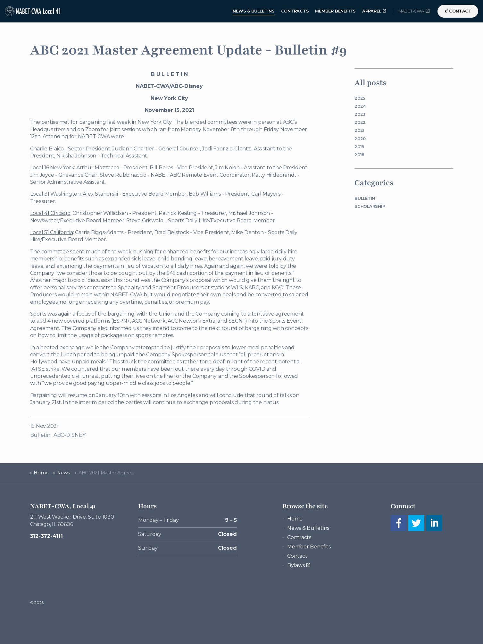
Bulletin (40, 435)
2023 (359, 114)
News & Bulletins (253, 11)
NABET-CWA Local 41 (33, 11)
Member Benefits (335, 11)
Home (295, 519)
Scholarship (369, 206)
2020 (360, 138)
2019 (359, 146)
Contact (457, 11)
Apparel (374, 11)
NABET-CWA (414, 10)
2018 (359, 154)
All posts (370, 83)
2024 (360, 106)
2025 (359, 98)
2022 (360, 122)
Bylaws (298, 565)
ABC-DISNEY (70, 435)
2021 (359, 130)
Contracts (295, 11)
